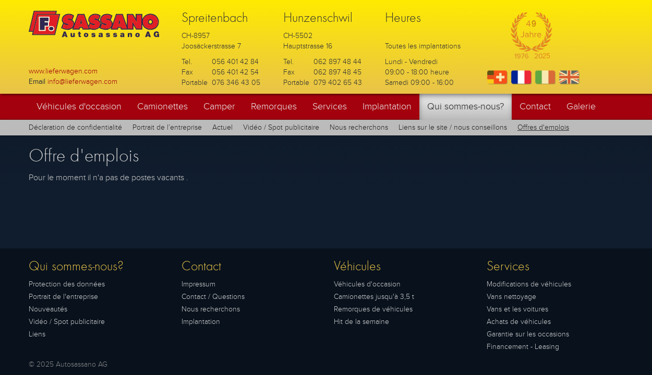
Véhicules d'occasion (79, 106)
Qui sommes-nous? (465, 106)
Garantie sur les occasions (528, 334)
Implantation (387, 106)
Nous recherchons (359, 127)
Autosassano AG (81, 364)
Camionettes (162, 106)
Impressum (198, 284)
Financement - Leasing (523, 346)
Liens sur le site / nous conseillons (453, 127)
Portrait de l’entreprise (167, 127)
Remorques (274, 106)
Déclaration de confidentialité (75, 127)
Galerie (581, 106)
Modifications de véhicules (529, 284)
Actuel (222, 127)
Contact (535, 106)
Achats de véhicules (519, 321)
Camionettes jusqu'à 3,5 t (374, 296)
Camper (219, 106)
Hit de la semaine (361, 321)
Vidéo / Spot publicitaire (281, 127)
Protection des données (67, 284)
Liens (37, 334)
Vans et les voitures (517, 309)
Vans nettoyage (511, 296)
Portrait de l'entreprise (63, 296)
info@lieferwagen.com (82, 81)
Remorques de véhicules (373, 309)
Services (329, 106)
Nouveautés (48, 309)
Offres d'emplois (543, 127)
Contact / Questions (213, 296)
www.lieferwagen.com (63, 71)
